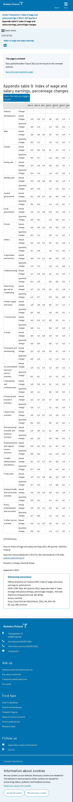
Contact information (13, 761)
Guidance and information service (17, 669)
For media (6, 684)
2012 (20, 18)
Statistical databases (12, 707)
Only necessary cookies (37, 793)
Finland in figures (10, 712)
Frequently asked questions (14, 679)
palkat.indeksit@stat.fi (13, 558)
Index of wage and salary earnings (19, 40)
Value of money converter (13, 717)
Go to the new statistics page (19, 71)
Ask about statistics (11, 674)
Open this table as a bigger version (16, 98)
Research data (8, 726)
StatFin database (10, 702)
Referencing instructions (19, 576)
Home (5, 14)
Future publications (11, 721)
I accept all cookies (14, 793)
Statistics (14, 14)
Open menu (8, 31)
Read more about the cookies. (18, 785)
